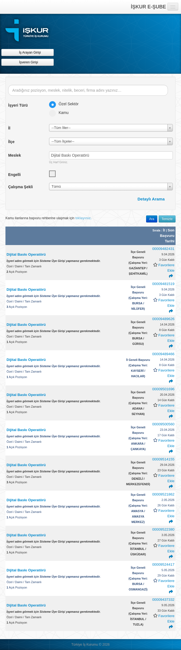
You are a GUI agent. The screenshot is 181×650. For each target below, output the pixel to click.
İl (164, 230)
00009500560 (163, 424)
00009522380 (163, 529)
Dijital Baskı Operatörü (27, 254)
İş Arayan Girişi (27, 52)
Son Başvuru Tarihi (167, 235)
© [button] (100, 644)
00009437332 (163, 600)
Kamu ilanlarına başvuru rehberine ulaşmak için (48, 218)
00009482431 (163, 249)
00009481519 (163, 284)
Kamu (60, 112)
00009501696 (163, 389)
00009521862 (163, 494)
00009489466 (163, 354)
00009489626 (163, 319)
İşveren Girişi (27, 62)
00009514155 (163, 459)
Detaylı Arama (151, 199)
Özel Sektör (65, 104)
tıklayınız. (83, 218)
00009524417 (163, 564)
